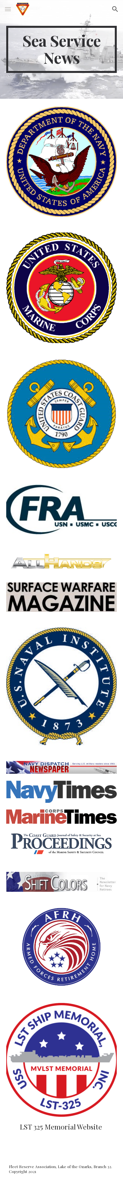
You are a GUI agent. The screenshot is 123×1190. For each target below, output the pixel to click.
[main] (61, 49)
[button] (8, 9)
